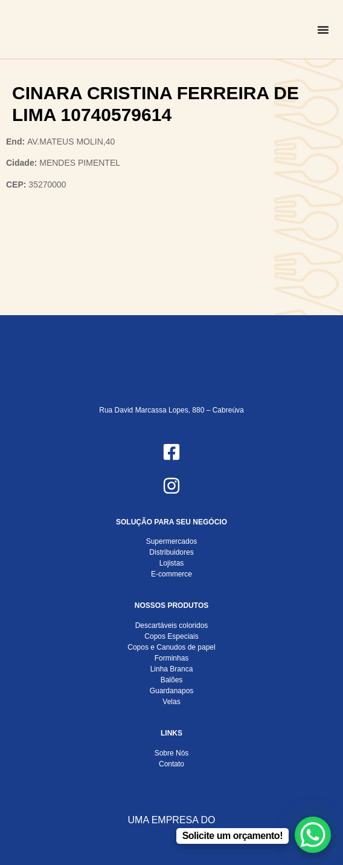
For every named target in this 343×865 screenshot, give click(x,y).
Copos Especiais (171, 636)
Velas (171, 701)
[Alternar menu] (323, 30)
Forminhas (172, 658)
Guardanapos (172, 691)
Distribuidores (171, 552)
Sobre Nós (172, 753)
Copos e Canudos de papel (171, 647)
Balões (172, 680)
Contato (171, 764)
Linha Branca (171, 669)
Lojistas (171, 563)
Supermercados (171, 541)
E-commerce (171, 574)
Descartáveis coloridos (171, 625)
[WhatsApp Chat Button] (313, 835)
